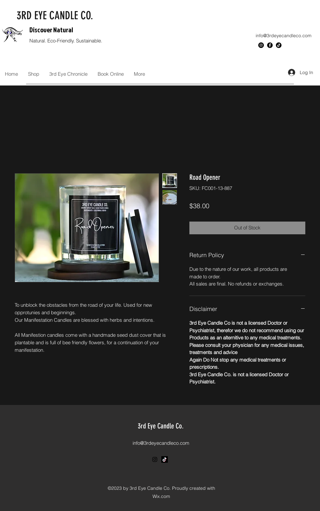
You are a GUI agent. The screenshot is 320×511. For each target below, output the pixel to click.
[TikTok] (278, 45)
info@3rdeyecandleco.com (284, 36)
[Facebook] (270, 45)
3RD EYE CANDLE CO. (55, 15)
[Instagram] (261, 45)
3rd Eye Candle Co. (161, 426)
